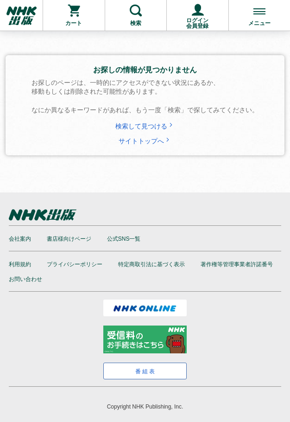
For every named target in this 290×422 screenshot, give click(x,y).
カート (73, 23)
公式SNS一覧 (124, 239)
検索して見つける (145, 126)
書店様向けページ (69, 239)
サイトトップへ (145, 141)
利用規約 (20, 264)
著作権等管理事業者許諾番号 (237, 264)
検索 (135, 23)
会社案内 (20, 239)
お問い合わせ (25, 279)
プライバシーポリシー (74, 264)
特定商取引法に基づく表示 (151, 264)
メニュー (259, 23)
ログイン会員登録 (197, 23)
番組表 (145, 371)
